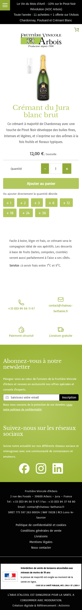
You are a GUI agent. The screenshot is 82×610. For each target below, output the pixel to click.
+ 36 (42, 212)
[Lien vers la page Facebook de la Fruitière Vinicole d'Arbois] (24, 473)
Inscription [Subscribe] (69, 397)
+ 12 (66, 202)
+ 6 (51, 202)
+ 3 (37, 202)
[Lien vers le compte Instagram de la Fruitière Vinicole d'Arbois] (41, 473)
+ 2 (23, 202)
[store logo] (41, 41)
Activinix (64, 605)
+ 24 (26, 212)
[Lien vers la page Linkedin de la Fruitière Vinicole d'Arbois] (58, 473)
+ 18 (9, 212)
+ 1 (8, 202)
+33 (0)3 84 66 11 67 (26, 501)
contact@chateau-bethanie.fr (45, 506)
